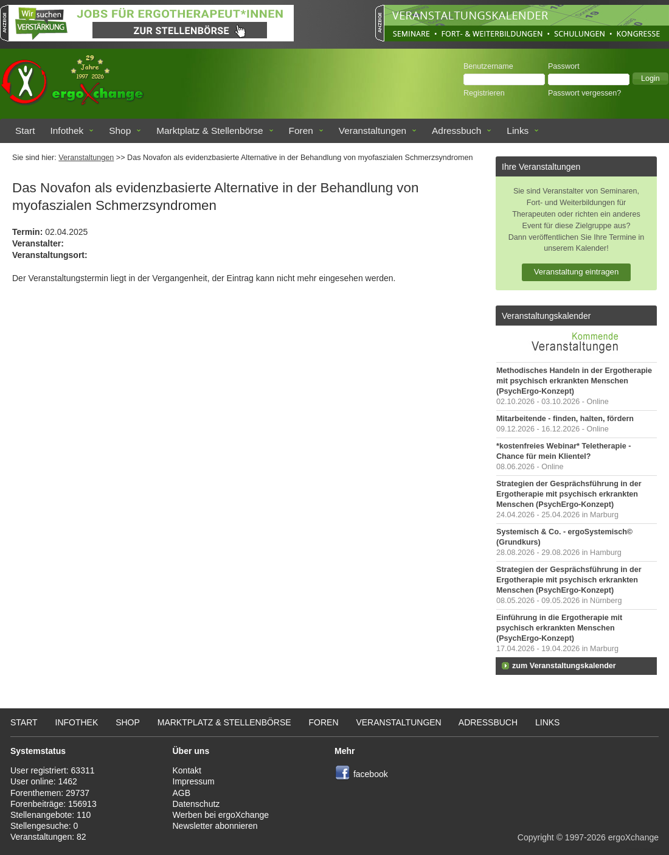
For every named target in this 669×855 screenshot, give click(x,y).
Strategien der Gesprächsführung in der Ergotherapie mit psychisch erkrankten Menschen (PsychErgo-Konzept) (569, 494)
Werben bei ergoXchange (221, 815)
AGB (182, 793)
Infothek (67, 130)
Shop (120, 130)
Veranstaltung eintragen (576, 271)
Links (518, 130)
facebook (370, 774)
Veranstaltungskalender (546, 316)
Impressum (194, 781)
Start (25, 130)
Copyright (536, 837)
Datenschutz (196, 804)
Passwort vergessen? (584, 93)
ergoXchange (633, 837)
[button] (650, 78)
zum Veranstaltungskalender (564, 665)
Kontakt (187, 770)
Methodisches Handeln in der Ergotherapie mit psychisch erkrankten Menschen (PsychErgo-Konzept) (574, 381)
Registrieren (484, 93)
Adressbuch (456, 130)
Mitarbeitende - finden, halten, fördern (565, 418)
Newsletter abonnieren (215, 826)
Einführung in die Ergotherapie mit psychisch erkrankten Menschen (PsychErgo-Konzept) (559, 628)
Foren (301, 130)
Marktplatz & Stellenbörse (209, 130)
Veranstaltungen (372, 130)
